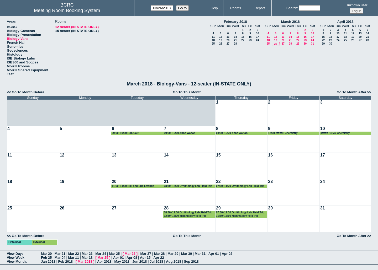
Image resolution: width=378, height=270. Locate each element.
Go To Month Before (28, 92)
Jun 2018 (139, 261)
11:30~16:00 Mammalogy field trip (237, 215)
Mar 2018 (85, 261)
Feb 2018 (65, 261)
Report (260, 8)
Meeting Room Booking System (67, 10)
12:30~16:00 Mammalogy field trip (185, 215)
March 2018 (290, 22)
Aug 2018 (173, 261)
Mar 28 (159, 254)
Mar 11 (73, 258)
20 (228, 40)
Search (291, 8)
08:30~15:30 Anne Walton (232, 133)
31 (312, 43)
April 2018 (345, 22)
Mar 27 (145, 254)
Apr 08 (132, 258)
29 (297, 43)
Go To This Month (187, 92)
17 (257, 36)
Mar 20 (46, 254)
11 (213, 36)
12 (220, 36)
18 (213, 40)
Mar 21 (60, 254)
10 (257, 33)
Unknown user (357, 5)
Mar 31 (200, 254)
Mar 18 (87, 258)
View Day (14, 254)
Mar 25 (114, 254)
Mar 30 (186, 254)
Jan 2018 (48, 261)
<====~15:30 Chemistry (335, 133)
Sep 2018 (191, 261)
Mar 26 (130, 254)
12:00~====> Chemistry (282, 133)
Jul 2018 (156, 261)
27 (228, 43)
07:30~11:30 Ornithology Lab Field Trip (240, 186)
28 (235, 43)
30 (305, 43)
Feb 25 (46, 258)
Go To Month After (351, 92)
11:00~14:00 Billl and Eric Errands (133, 186)
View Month (16, 261)
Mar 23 (87, 254)
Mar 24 (100, 254)
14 (235, 36)
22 (242, 40)
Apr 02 (227, 254)
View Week (15, 258)
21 (235, 40)
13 (228, 36)
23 (250, 40)
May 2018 (122, 261)
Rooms (235, 8)
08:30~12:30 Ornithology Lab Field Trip (188, 186)
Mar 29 (172, 254)
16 (250, 36)
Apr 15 (145, 258)
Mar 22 (73, 254)
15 (242, 36)
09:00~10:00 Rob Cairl (125, 133)
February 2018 (235, 22)
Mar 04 (60, 258)
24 (257, 40)
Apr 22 (158, 258)
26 (220, 43)
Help (214, 8)
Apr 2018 (104, 261)
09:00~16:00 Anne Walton (179, 133)
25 (213, 43)
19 (220, 40)
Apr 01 (213, 254)
